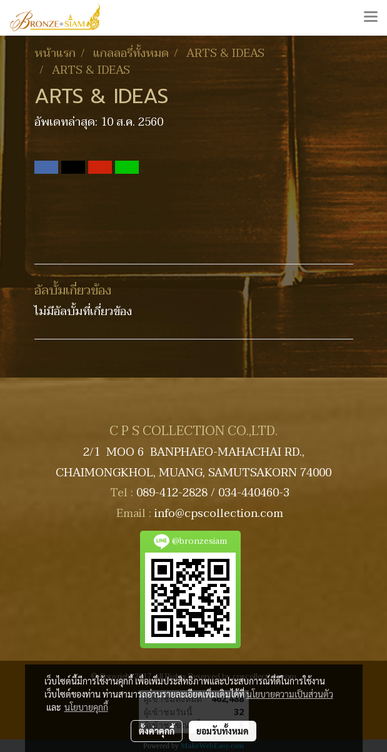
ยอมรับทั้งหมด (222, 730)
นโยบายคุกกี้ (86, 707)
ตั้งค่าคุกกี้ (156, 730)
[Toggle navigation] (370, 17)
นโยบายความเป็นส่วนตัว (289, 693)
